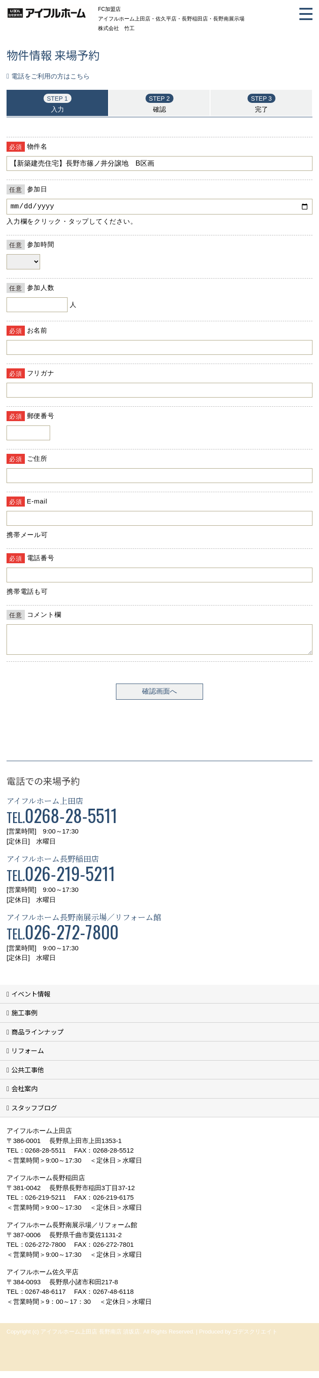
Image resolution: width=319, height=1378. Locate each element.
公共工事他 (27, 1076)
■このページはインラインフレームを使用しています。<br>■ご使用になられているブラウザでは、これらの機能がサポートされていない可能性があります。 (159, 427)
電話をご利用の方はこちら (50, 76)
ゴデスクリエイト (255, 1338)
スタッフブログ (34, 1114)
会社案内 (24, 1095)
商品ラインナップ (37, 1038)
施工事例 (24, 1019)
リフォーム (27, 1057)
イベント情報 (31, 1000)
